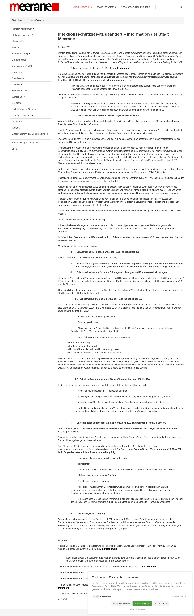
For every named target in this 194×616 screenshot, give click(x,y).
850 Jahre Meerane (21, 35)
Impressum (134, 609)
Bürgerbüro (17, 72)
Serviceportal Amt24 (22, 66)
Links (14, 149)
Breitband (17, 103)
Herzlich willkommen (22, 29)
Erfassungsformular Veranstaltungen (30, 134)
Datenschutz (145, 609)
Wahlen (15, 47)
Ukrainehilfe (18, 41)
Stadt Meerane (18, 20)
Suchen (181, 7)
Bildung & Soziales (21, 115)
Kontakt (15, 128)
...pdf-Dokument (108, 549)
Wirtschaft (17, 97)
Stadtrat (16, 84)
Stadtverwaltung (107, 7)
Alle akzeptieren (142, 603)
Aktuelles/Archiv (82, 7)
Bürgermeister (19, 60)
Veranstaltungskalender (135, 7)
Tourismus (17, 121)
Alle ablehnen (161, 603)
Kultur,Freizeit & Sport (23, 109)
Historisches (18, 90)
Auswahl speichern (121, 603)
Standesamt (18, 78)
